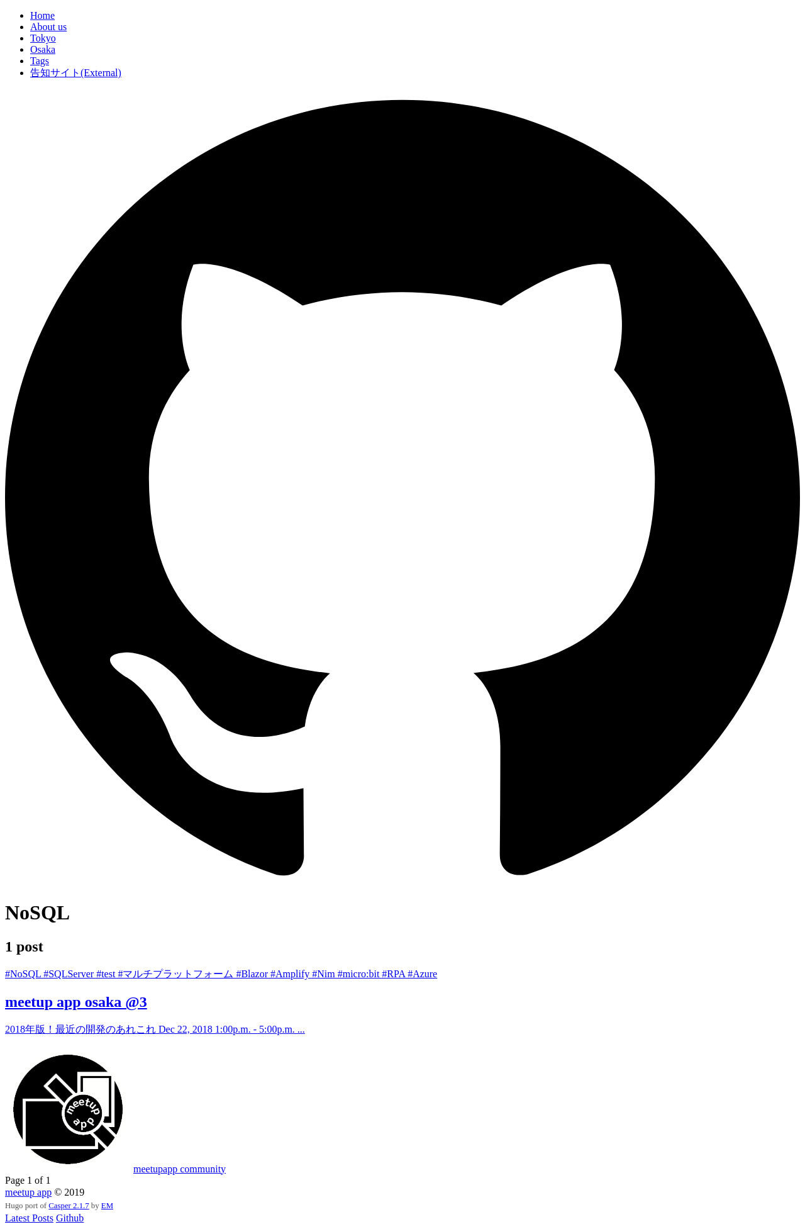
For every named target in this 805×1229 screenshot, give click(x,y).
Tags (39, 60)
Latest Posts (29, 1218)
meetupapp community (179, 1169)
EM (107, 1205)
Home (42, 15)
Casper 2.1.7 (68, 1205)
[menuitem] (415, 15)
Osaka (42, 49)
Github (70, 1218)
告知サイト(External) (75, 72)
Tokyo (43, 38)
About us (48, 26)
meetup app (28, 1192)
